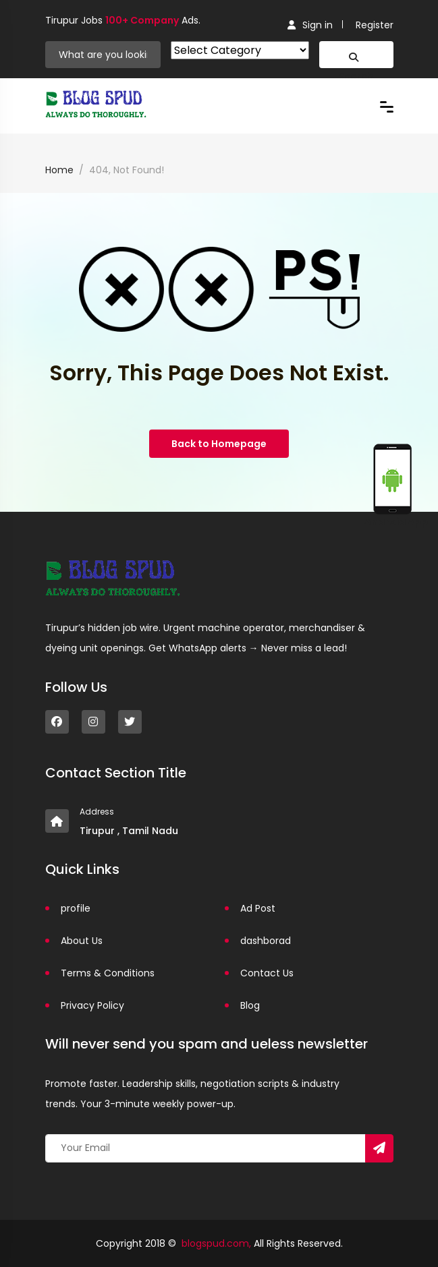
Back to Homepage (219, 443)
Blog (250, 1005)
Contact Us (267, 973)
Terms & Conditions (108, 973)
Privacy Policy (92, 1005)
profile (75, 908)
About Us (82, 940)
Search (356, 60)
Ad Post (257, 908)
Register (374, 25)
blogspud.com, (216, 1243)
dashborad (265, 940)
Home (59, 170)
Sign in (310, 25)
